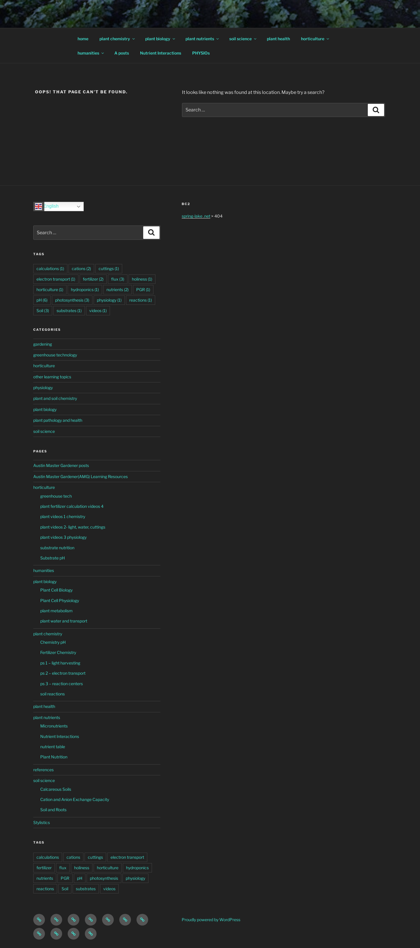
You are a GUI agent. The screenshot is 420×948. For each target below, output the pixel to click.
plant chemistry (117, 38)
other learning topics (52, 376)
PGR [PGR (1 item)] (143, 289)
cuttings (95, 857)
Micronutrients (54, 725)
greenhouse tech (56, 496)
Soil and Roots (53, 809)
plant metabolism (56, 610)
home (83, 38)
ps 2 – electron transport (62, 673)
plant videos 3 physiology (63, 537)
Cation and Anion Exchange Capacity (74, 799)
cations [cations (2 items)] (81, 268)
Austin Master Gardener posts (61, 465)
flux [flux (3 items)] (117, 279)
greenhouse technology (55, 354)
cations (73, 857)
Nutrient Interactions (160, 52)
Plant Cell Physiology (59, 600)
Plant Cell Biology (56, 589)
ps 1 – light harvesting (60, 662)
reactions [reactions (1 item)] (140, 300)
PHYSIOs (201, 52)
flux (62, 867)
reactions (45, 888)
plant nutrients (203, 38)
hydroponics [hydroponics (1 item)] (85, 289)
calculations (47, 857)
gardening (42, 344)
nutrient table (52, 746)
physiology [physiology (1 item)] (109, 300)
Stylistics (41, 822)
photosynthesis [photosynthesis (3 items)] (72, 300)
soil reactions (52, 693)
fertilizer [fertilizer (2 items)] (93, 279)
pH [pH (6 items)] (42, 300)
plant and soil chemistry (55, 398)
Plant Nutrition (53, 756)
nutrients (44, 878)
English (47, 206)
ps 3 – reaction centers (61, 683)
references (43, 769)
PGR (65, 878)
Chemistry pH (53, 642)
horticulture (315, 38)
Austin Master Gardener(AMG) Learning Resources (80, 476)
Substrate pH (52, 557)
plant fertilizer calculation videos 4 (72, 506)
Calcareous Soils (55, 789)
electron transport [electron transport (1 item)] (55, 279)
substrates (86, 888)
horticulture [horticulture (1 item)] (49, 289)
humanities (91, 52)
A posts (121, 52)
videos (109, 888)
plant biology (160, 38)
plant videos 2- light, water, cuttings (72, 526)
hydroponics (137, 867)
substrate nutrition (57, 547)
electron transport (127, 857)
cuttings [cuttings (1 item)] (109, 268)
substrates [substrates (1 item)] (69, 310)
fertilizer (44, 867)
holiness (81, 867)
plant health (278, 38)
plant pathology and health (57, 420)
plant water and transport (63, 620)
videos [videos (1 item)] (98, 310)
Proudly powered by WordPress (211, 919)
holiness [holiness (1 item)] (142, 279)
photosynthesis (104, 878)
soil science (243, 38)
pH (79, 878)
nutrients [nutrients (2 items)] (117, 289)
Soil (65, 888)
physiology (43, 387)
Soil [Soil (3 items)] (42, 310)
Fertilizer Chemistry (58, 652)
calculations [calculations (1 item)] (50, 268)
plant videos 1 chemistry (62, 516)
